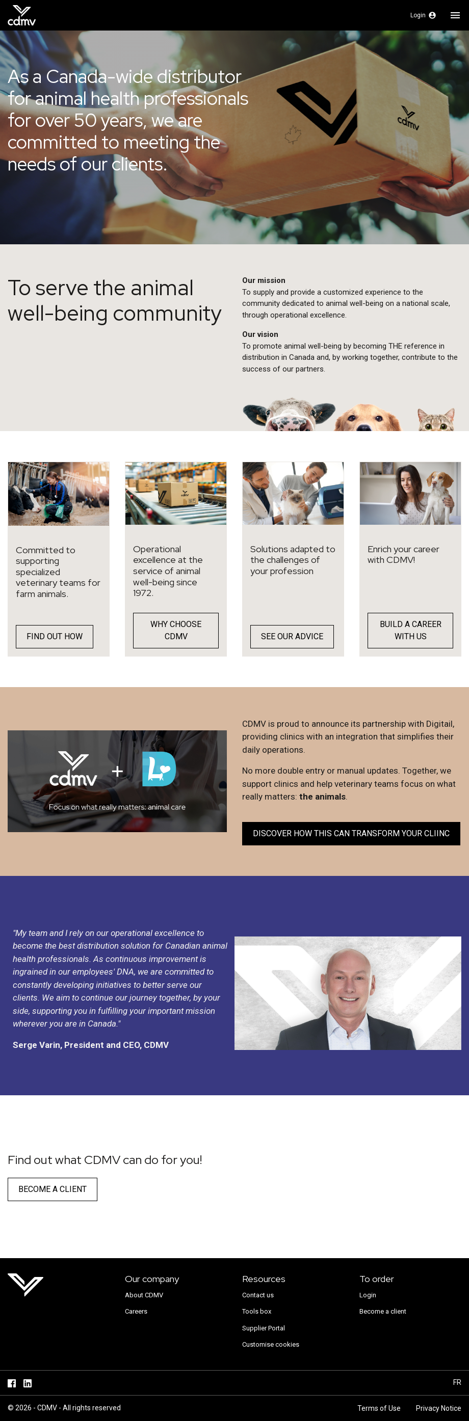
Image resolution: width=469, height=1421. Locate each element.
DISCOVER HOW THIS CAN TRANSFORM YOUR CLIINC (351, 833)
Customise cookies (270, 1344)
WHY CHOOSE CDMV (175, 630)
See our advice (292, 636)
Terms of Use (379, 1408)
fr (457, 1382)
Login (367, 1295)
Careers (136, 1311)
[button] (423, 15)
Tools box (256, 1311)
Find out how (55, 636)
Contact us (258, 1295)
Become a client (52, 1189)
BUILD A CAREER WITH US (410, 630)
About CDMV (144, 1295)
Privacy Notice (438, 1408)
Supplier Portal (263, 1328)
